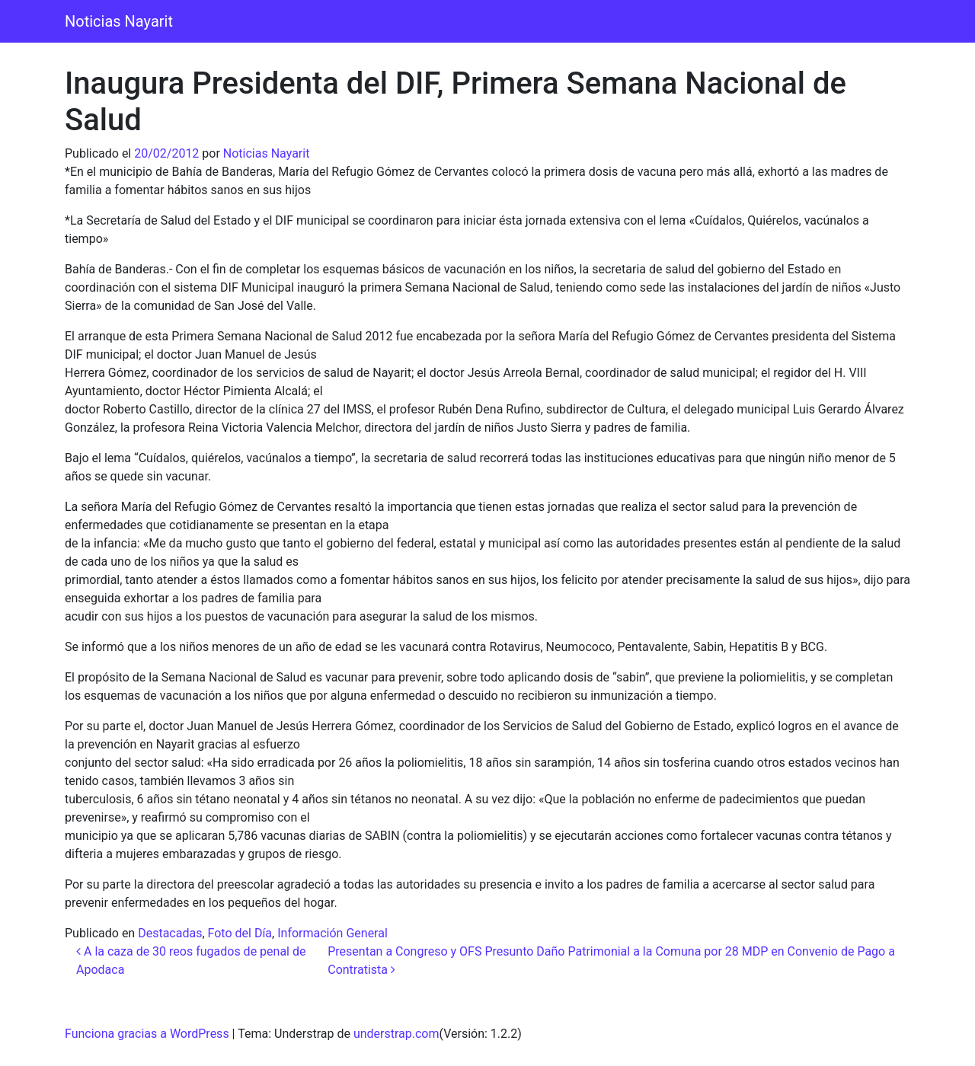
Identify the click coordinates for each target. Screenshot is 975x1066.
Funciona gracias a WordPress (147, 1033)
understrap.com (396, 1033)
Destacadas (170, 933)
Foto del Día (240, 933)
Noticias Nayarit (119, 21)
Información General (332, 933)
